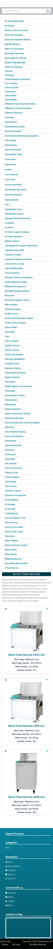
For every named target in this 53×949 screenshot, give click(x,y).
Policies (5, 944)
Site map (16, 944)
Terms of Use (5, 941)
